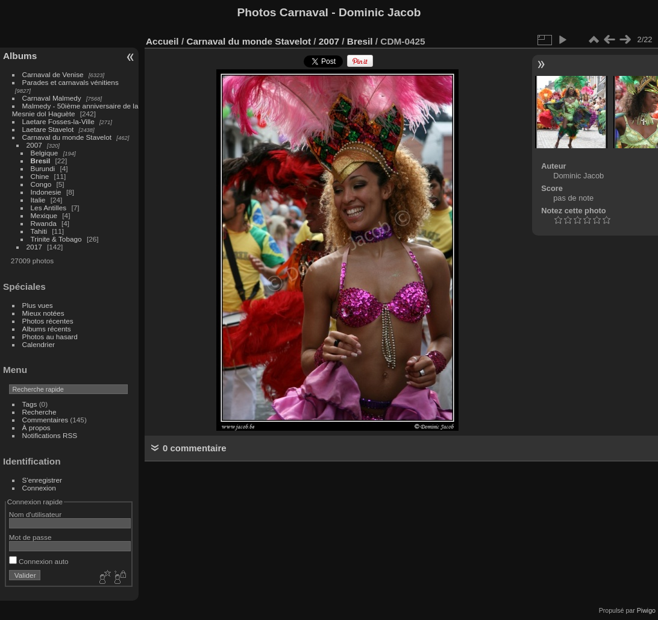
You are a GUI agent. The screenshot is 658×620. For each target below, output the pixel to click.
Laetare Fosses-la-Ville (58, 121)
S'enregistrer (42, 480)
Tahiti (39, 231)
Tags (29, 404)
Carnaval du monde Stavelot (66, 137)
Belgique (44, 153)
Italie (38, 200)
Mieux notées (43, 313)
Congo (41, 184)
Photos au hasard (50, 336)
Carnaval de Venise (53, 74)
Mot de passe (30, 537)
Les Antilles (49, 207)
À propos (36, 427)
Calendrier (38, 344)
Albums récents (46, 329)
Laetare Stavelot (48, 129)
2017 (34, 247)
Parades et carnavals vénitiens (70, 82)
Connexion (39, 488)
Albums (20, 56)
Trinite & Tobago (56, 239)
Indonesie (46, 192)
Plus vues (37, 305)
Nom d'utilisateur (35, 514)
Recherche (39, 412)
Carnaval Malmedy (51, 98)
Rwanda (44, 223)
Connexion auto (39, 561)
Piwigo (646, 610)
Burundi (43, 168)
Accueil (162, 41)
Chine (40, 176)
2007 (34, 145)
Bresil (41, 160)
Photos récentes (48, 321)
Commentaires (45, 420)
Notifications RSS (50, 435)
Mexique (44, 215)
